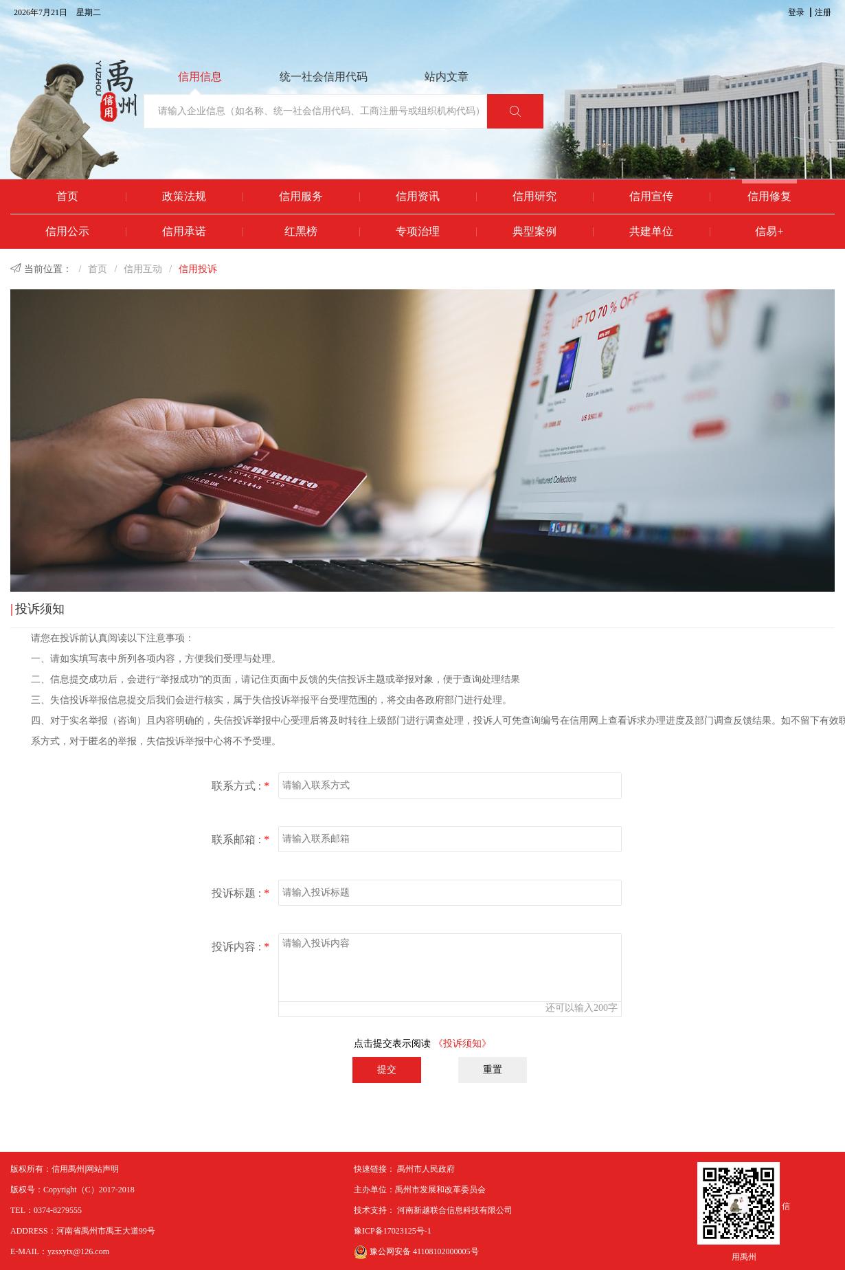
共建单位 (651, 231)
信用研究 (534, 196)
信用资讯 (418, 196)
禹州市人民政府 (426, 1169)
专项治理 (418, 231)
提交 (386, 1070)
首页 (67, 196)
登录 (796, 12)
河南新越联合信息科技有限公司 (454, 1210)
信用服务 (301, 196)
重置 (492, 1070)
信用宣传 (651, 196)
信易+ (769, 231)
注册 (823, 12)
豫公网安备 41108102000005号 (416, 1251)
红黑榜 (300, 231)
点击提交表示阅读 (422, 1043)
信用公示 (67, 231)
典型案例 (534, 231)
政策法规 (184, 196)
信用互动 (143, 269)
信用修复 (769, 196)
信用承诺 (184, 231)
